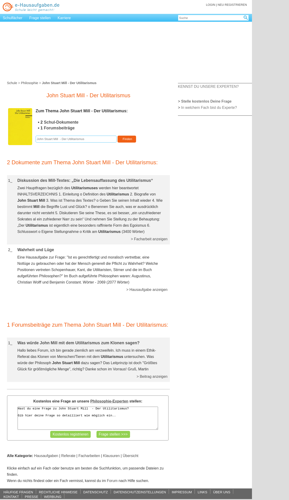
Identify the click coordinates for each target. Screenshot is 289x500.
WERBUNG (52, 496)
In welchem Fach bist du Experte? (209, 108)
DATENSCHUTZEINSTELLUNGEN (140, 492)
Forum (112, 481)
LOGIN (210, 4)
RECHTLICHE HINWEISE (58, 492)
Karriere (64, 18)
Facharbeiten (89, 456)
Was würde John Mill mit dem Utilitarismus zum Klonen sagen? (78, 343)
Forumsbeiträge (59, 128)
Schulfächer (12, 18)
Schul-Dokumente (61, 122)
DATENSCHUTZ (95, 492)
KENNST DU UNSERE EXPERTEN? (208, 86)
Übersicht (130, 456)
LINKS (202, 492)
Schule (12, 83)
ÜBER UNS (221, 492)
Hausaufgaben (46, 456)
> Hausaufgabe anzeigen (147, 290)
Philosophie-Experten (109, 401)
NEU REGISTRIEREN (232, 4)
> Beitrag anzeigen (152, 376)
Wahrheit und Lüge (35, 249)
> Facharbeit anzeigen (149, 239)
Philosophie (29, 83)
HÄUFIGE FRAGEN (18, 492)
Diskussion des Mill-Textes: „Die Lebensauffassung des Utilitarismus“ (85, 180)
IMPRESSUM (182, 492)
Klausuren (111, 456)
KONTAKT (11, 496)
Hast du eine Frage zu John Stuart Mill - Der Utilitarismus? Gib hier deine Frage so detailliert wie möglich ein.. (88, 418)
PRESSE (31, 496)
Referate (68, 456)
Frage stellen (40, 18)
